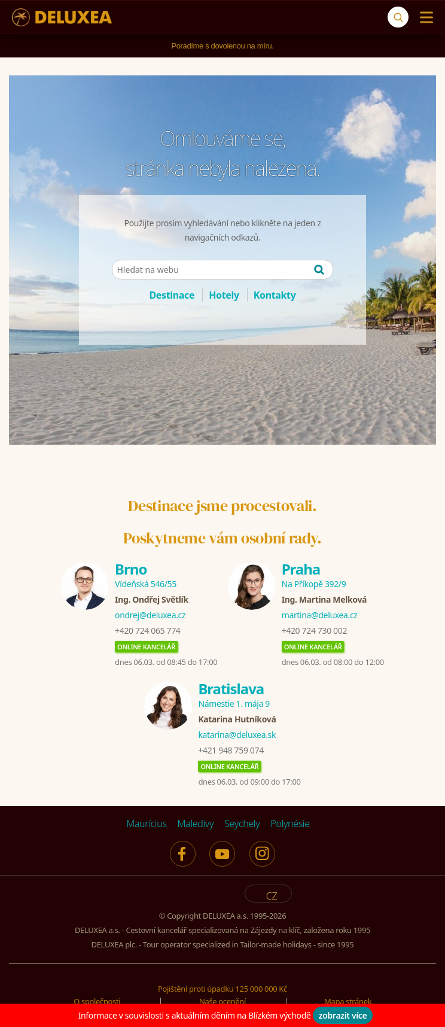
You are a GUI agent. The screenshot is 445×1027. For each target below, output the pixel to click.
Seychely (242, 823)
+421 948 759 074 (230, 750)
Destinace (171, 295)
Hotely (224, 295)
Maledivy (196, 823)
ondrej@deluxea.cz (150, 615)
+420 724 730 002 (314, 630)
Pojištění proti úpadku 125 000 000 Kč (222, 988)
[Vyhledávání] (398, 17)
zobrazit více (343, 1015)
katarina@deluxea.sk (237, 734)
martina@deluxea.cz (320, 615)
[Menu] (423, 17)
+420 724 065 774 (147, 630)
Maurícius (146, 823)
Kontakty (275, 295)
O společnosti (97, 1001)
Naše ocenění (222, 1001)
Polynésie (289, 823)
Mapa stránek (347, 1001)
